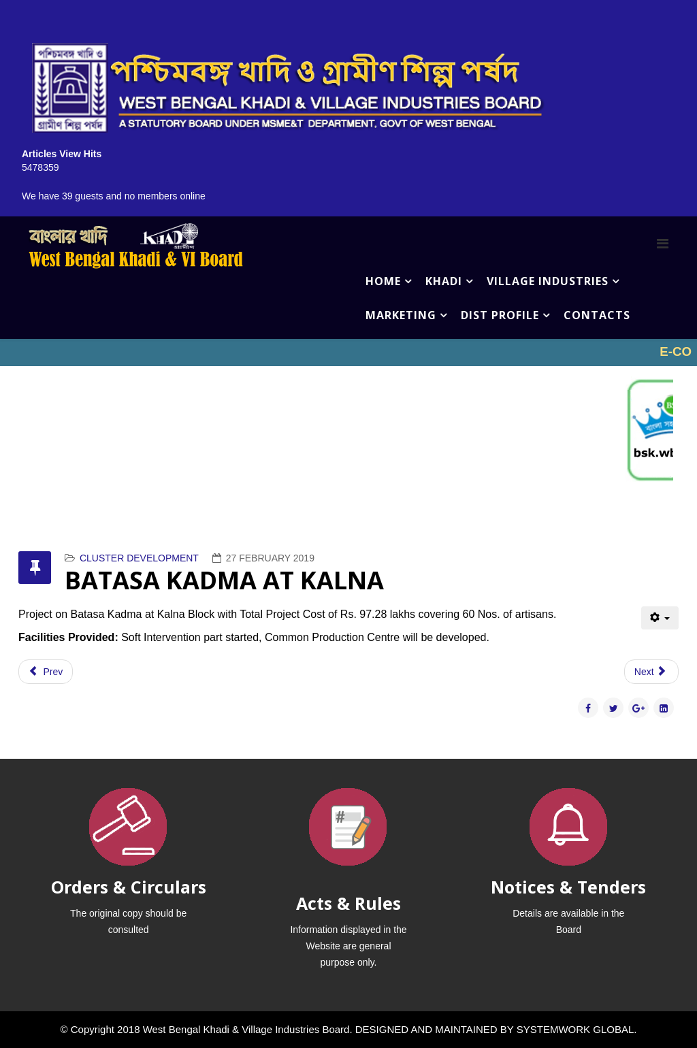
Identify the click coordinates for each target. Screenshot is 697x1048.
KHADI (443, 281)
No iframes (348, 352)
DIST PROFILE (500, 315)
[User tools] (660, 617)
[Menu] (662, 243)
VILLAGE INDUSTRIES (548, 281)
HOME (383, 281)
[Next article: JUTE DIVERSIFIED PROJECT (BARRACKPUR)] (651, 671)
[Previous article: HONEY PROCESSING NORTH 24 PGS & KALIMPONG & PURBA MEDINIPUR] (45, 671)
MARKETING (401, 315)
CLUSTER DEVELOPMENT (139, 558)
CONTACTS (597, 315)
